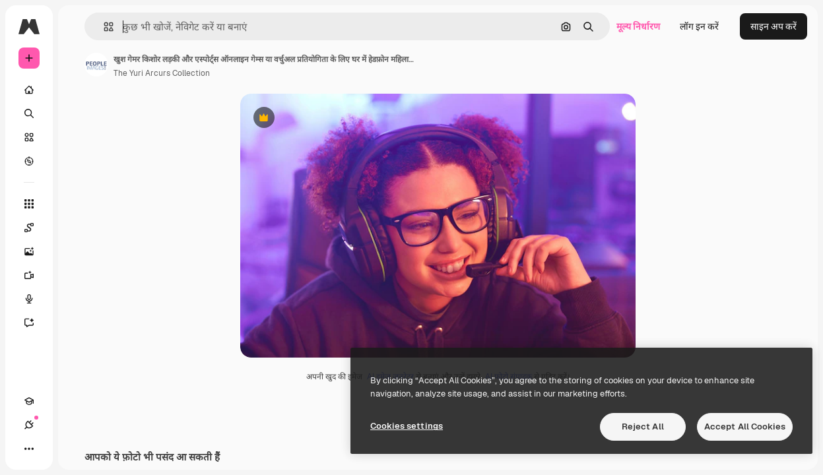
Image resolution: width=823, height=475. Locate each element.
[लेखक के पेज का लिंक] (96, 65)
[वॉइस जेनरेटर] (35, 298)
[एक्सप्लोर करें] (29, 161)
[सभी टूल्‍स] (29, 203)
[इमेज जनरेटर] (35, 251)
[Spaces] (35, 227)
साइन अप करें (773, 26)
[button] (103, 27)
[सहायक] (35, 322)
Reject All (643, 426)
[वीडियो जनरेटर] (35, 275)
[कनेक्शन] (29, 424)
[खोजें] (29, 113)
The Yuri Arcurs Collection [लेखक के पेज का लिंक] (162, 73)
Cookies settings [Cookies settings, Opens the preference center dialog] (406, 425)
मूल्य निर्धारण (638, 26)
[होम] (29, 89)
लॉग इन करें (699, 26)
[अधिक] (29, 448)
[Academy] (29, 401)
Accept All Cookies (744, 426)
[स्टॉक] (29, 137)
